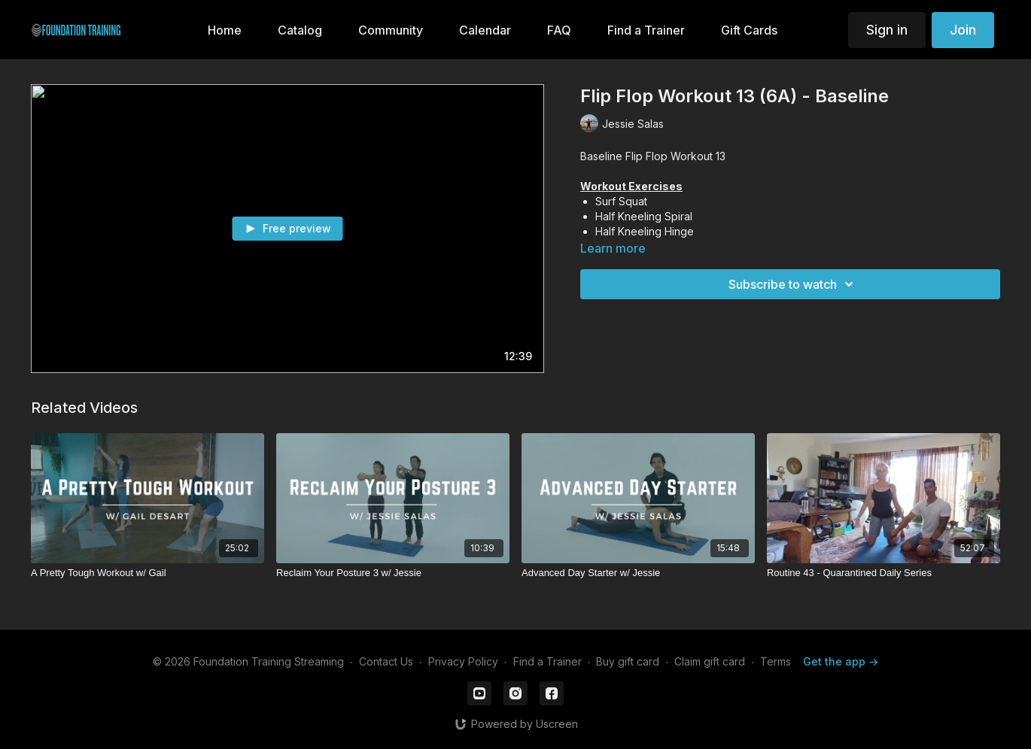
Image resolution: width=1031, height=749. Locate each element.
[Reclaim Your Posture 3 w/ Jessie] (392, 573)
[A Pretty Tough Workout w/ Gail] (147, 573)
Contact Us (386, 661)
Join (963, 30)
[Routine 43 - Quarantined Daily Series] (883, 573)
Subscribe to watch (793, 284)
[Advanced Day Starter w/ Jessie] (638, 573)
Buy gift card (627, 661)
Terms (775, 661)
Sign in (887, 30)
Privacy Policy (463, 661)
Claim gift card (709, 661)
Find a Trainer (547, 661)
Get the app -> (840, 661)
